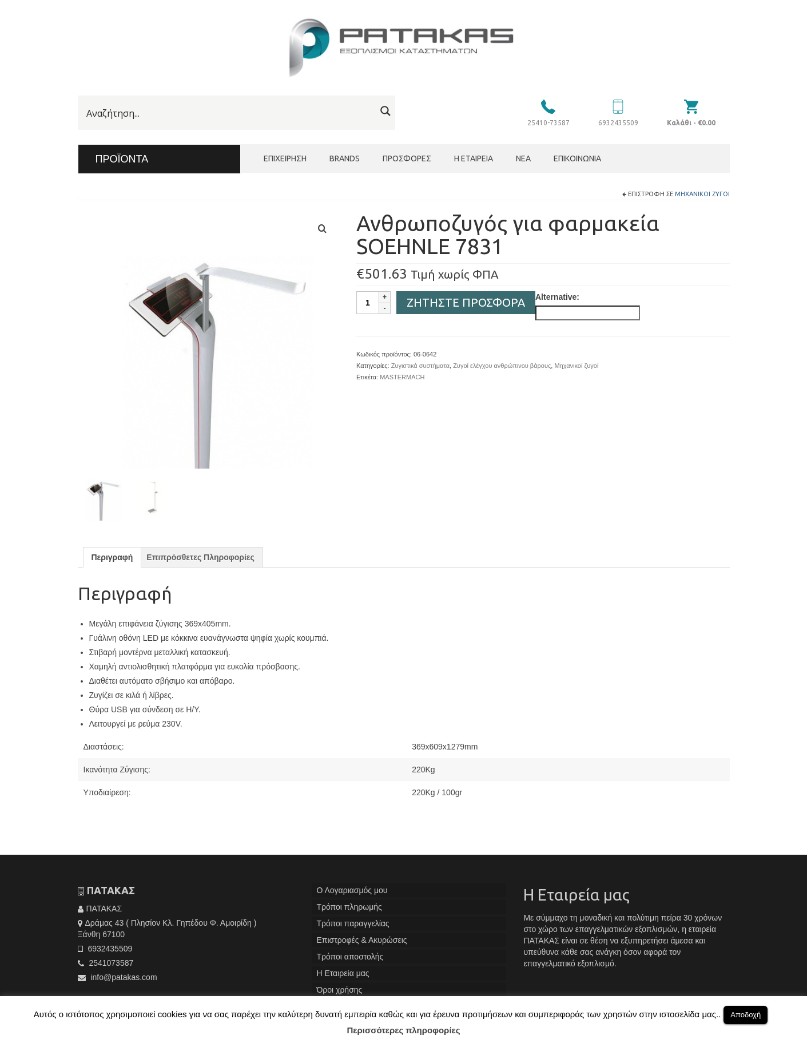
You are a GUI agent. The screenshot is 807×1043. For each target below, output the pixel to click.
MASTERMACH (402, 377)
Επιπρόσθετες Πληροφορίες (200, 562)
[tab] (112, 562)
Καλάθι (691, 122)
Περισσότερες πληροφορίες (403, 1030)
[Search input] (229, 113)
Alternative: (557, 297)
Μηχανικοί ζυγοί (702, 194)
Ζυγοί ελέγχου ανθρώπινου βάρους (502, 365)
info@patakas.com (117, 981)
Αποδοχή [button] (745, 1014)
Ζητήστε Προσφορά (466, 302)
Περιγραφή (112, 562)
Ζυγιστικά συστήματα (420, 365)
